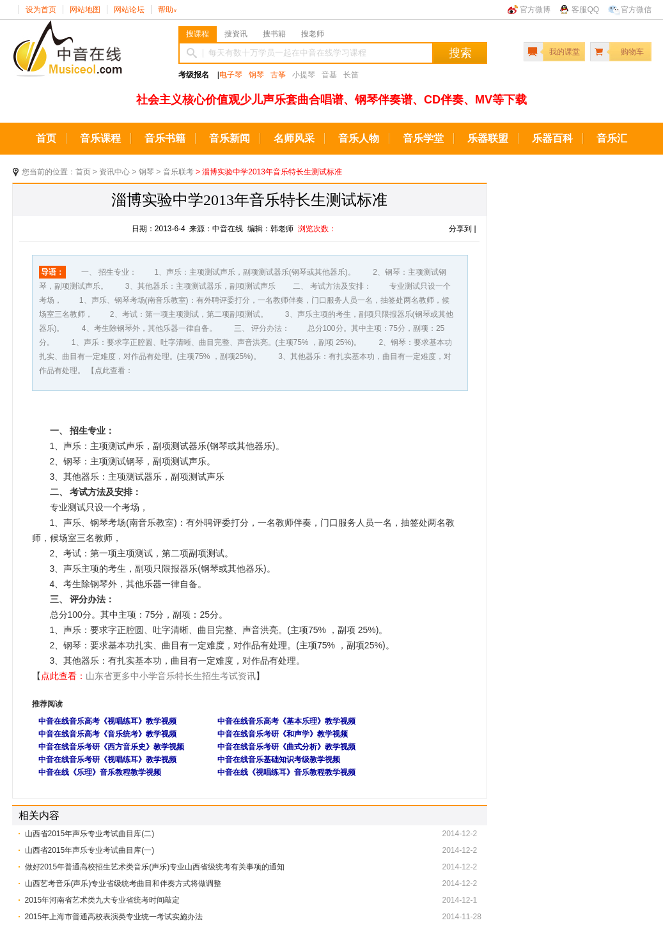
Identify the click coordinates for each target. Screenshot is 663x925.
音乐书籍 (164, 138)
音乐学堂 (423, 138)
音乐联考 (178, 171)
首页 (46, 138)
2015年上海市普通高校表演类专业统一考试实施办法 (114, 916)
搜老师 (312, 33)
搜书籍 (274, 33)
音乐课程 (100, 138)
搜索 (460, 53)
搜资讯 (235, 33)
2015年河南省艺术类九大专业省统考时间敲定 (102, 900)
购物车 (632, 51)
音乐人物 (358, 138)
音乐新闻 (229, 138)
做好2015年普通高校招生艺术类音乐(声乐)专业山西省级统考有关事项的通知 (155, 866)
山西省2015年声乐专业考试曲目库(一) (90, 850)
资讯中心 (114, 171)
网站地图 (85, 9)
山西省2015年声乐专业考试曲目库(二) (90, 833)
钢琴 (256, 74)
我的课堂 (564, 51)
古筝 (278, 74)
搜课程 (197, 33)
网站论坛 (129, 9)
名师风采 (294, 138)
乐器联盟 (487, 138)
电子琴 (230, 74)
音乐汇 (612, 138)
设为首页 (41, 9)
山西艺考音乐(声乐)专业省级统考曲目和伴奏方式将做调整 (123, 883)
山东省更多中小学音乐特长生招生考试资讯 (171, 676)
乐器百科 (552, 138)
